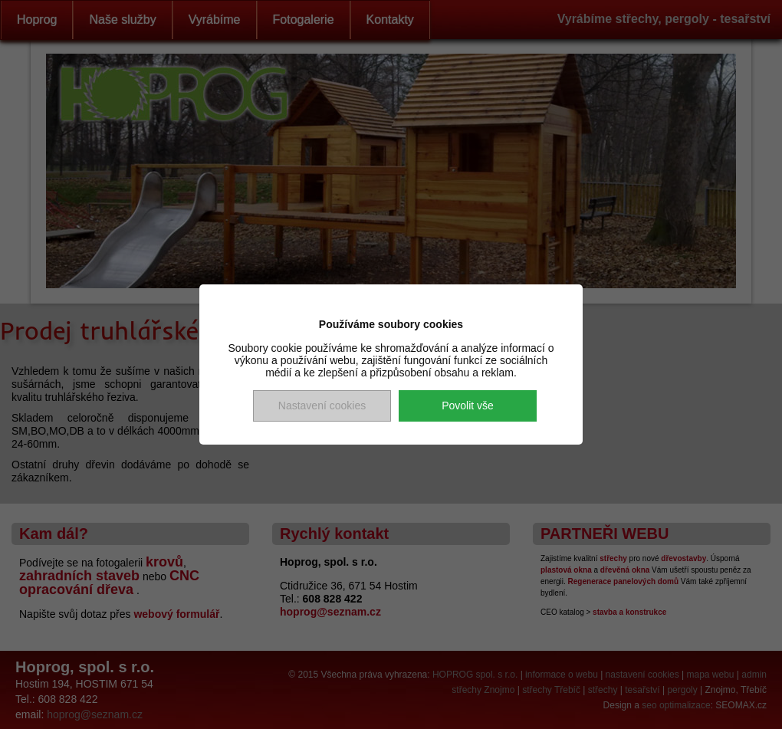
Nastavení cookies (322, 405)
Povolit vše (468, 405)
